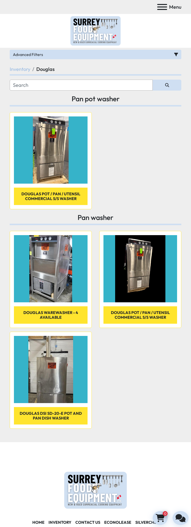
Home (38, 522)
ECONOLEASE (117, 522)
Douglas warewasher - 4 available (50, 315)
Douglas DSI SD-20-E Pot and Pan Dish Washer (51, 416)
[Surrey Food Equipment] (95, 489)
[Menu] (162, 7)
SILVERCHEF (147, 522)
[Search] (81, 85)
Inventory (59, 522)
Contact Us (87, 522)
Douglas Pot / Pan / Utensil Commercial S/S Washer (50, 196)
